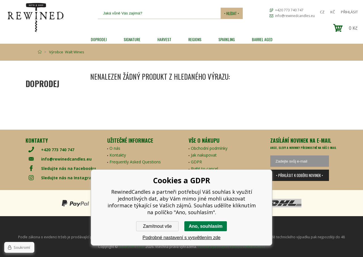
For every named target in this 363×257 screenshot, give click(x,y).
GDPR (196, 162)
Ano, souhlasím (205, 226)
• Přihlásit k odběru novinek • (299, 175)
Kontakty (117, 155)
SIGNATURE (132, 39)
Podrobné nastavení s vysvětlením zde (182, 237)
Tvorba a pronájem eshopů (220, 246)
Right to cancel (204, 168)
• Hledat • (231, 13)
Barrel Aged (262, 39)
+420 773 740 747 (289, 10)
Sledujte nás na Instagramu (69, 177)
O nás (114, 148)
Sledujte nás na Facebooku (68, 168)
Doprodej (99, 39)
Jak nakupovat (204, 155)
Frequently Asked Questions (135, 162)
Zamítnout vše (157, 226)
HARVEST (164, 39)
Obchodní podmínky (209, 148)
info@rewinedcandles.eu (295, 15)
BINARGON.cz (254, 246)
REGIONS (194, 39)
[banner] (35, 17)
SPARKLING (226, 39)
